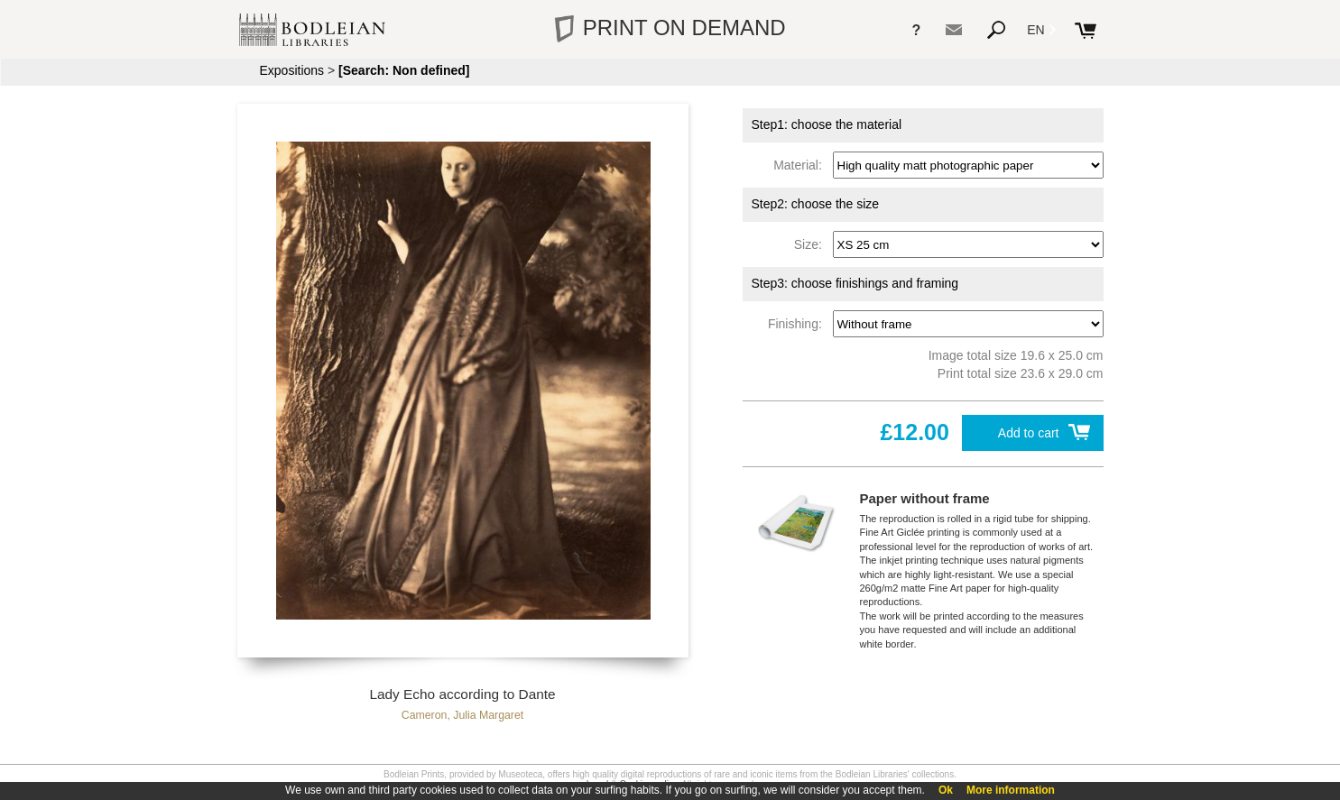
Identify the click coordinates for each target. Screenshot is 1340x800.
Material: (800, 165)
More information (1010, 790)
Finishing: (798, 324)
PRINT (669, 27)
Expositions (292, 70)
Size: (811, 244)
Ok (945, 790)
